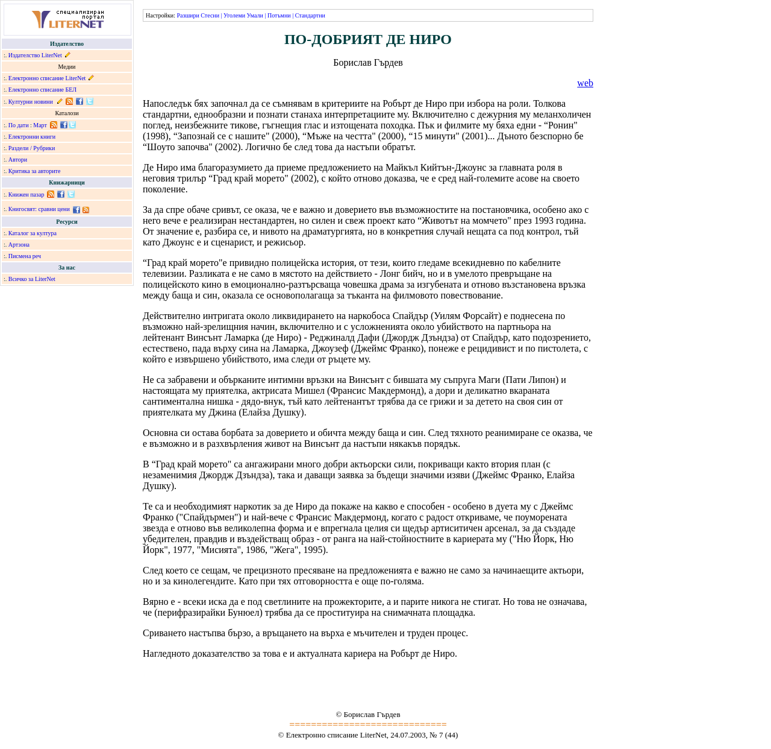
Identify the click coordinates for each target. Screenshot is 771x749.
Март (40, 125)
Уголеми (234, 15)
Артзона (19, 244)
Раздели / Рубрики (31, 148)
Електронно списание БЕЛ (42, 89)
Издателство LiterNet (35, 55)
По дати (18, 125)
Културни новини (30, 101)
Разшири (187, 15)
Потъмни (279, 15)
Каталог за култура (32, 233)
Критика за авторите (34, 171)
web (585, 83)
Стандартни (310, 15)
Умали (255, 15)
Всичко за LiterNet (31, 279)
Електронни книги (31, 136)
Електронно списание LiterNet (47, 78)
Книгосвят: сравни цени (39, 209)
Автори (17, 159)
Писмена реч (24, 256)
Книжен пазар (26, 194)
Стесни (210, 15)
